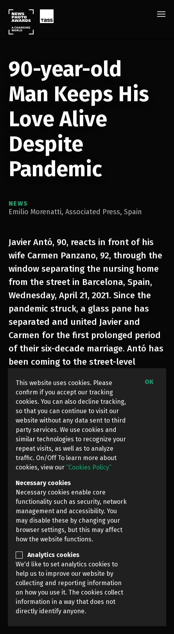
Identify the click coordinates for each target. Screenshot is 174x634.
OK (149, 381)
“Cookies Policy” (88, 467)
